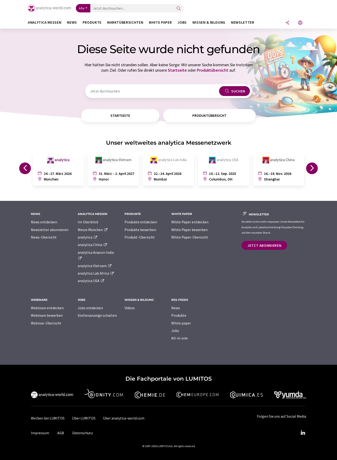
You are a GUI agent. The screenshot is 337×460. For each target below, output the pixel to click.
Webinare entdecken (47, 307)
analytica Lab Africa (96, 273)
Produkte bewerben (140, 229)
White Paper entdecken (190, 222)
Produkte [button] (92, 22)
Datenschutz (82, 433)
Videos (130, 307)
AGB (60, 433)
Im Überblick (88, 222)
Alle (81, 8)
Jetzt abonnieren (264, 245)
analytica (88, 237)
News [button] (72, 22)
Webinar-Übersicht (46, 323)
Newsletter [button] (242, 22)
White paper (181, 323)
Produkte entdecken (141, 222)
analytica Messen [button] (44, 22)
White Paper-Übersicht (189, 237)
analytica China (92, 244)
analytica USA (91, 280)
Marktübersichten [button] (125, 22)
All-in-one (179, 338)
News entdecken (44, 222)
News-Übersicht (44, 237)
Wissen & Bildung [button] (208, 22)
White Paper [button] (160, 22)
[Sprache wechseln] (300, 23)
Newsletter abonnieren (49, 229)
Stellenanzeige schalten (97, 315)
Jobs (175, 330)
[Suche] (178, 8)
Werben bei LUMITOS (48, 418)
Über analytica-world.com (123, 418)
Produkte (178, 315)
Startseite (177, 70)
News (175, 307)
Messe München (93, 229)
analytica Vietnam (95, 265)
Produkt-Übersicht (140, 237)
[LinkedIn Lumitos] (303, 433)
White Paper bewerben (189, 229)
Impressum (40, 433)
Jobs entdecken (90, 307)
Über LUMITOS (83, 418)
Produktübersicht (212, 70)
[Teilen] (287, 23)
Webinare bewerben (47, 315)
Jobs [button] (182, 22)
